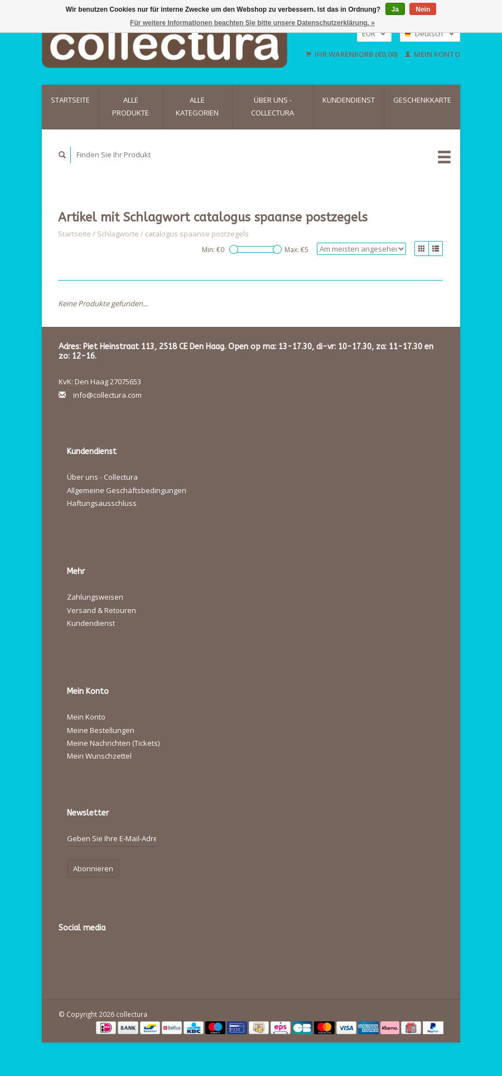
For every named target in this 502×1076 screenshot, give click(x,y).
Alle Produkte (130, 106)
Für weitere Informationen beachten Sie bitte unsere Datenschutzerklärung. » (252, 23)
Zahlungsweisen (95, 597)
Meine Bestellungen (100, 730)
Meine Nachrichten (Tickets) (113, 743)
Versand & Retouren (101, 610)
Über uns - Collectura (272, 106)
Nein (423, 9)
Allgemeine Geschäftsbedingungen (126, 490)
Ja (395, 9)
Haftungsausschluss (102, 503)
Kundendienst (348, 100)
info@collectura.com (107, 395)
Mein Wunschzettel (99, 756)
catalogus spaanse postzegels (197, 234)
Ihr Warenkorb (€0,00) (352, 54)
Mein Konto (432, 54)
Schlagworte (118, 234)
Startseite (70, 100)
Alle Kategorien (197, 106)
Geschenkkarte (422, 100)
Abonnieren (93, 868)
